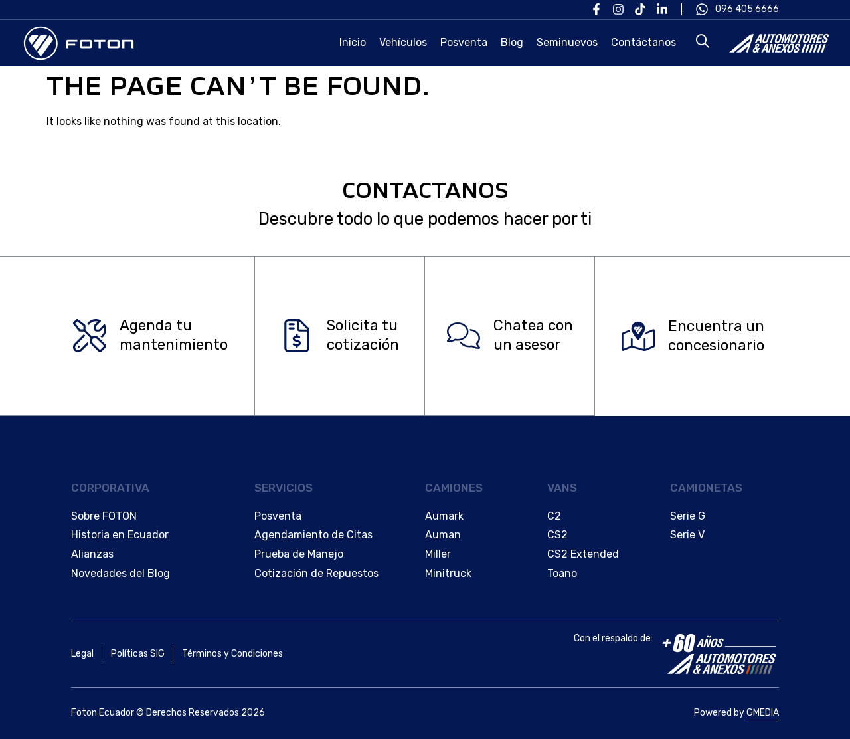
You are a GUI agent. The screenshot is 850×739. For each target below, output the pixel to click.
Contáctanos (643, 42)
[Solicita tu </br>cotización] (296, 336)
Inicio (352, 42)
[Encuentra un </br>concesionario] (638, 336)
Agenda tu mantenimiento (174, 335)
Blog (512, 42)
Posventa (463, 42)
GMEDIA (762, 712)
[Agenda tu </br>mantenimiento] (89, 336)
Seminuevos (567, 42)
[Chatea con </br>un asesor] (463, 336)
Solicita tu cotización (363, 335)
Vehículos (403, 42)
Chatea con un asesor (533, 335)
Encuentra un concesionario (716, 335)
